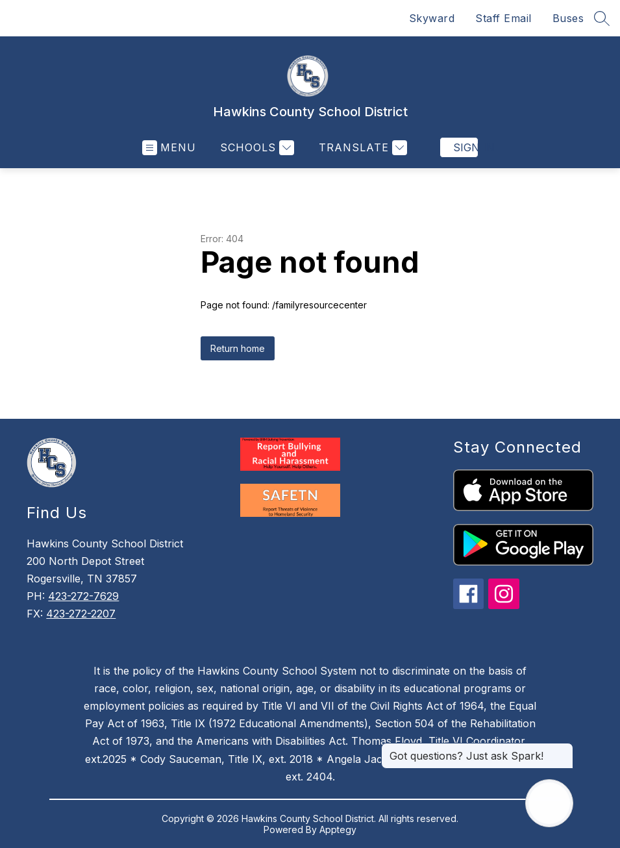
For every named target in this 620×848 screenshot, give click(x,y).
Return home (237, 348)
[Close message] (563, 749)
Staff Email (503, 18)
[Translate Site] (361, 148)
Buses (568, 18)
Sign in (465, 147)
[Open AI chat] (549, 803)
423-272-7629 (83, 596)
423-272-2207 (81, 613)
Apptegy (337, 829)
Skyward (432, 18)
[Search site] (602, 18)
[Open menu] (169, 148)
